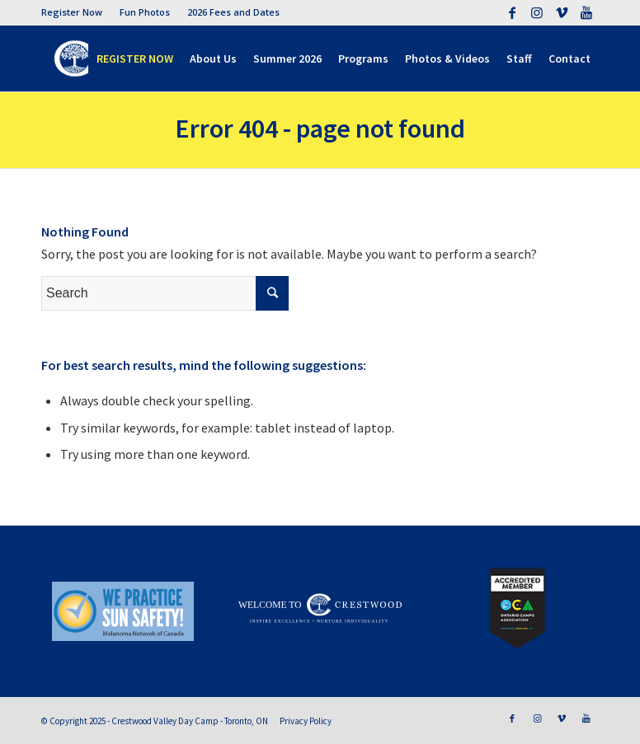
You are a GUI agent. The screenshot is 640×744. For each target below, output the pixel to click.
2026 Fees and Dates (233, 12)
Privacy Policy (306, 721)
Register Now (71, 12)
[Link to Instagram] (536, 12)
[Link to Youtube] (586, 12)
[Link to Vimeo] (561, 12)
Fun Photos (145, 12)
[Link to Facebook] (512, 12)
